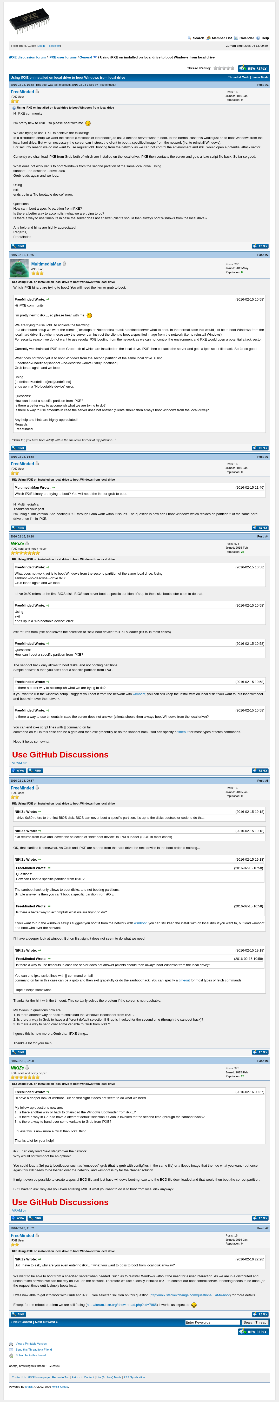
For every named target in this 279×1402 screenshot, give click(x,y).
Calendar (244, 38)
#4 (266, 536)
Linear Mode (260, 77)
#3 (266, 456)
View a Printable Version (31, 1343)
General (85, 57)
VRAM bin (19, 763)
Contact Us (19, 1377)
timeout (183, 732)
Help (262, 38)
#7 (266, 1228)
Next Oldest (22, 1322)
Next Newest (45, 1322)
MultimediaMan (46, 264)
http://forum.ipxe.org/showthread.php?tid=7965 (122, 1305)
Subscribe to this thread (31, 1355)
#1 (266, 84)
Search (196, 38)
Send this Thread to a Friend (34, 1349)
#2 (266, 254)
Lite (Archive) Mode (108, 1377)
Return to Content (82, 1377)
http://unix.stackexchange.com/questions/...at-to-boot (190, 1295)
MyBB (29, 1386)
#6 (266, 1060)
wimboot (139, 694)
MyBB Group (60, 1386)
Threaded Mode (238, 77)
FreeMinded (106, 84)
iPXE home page (39, 1377)
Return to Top (60, 1377)
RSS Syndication (134, 1377)
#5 (266, 780)
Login (41, 45)
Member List (219, 38)
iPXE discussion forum (27, 57)
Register (54, 45)
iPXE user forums (63, 57)
